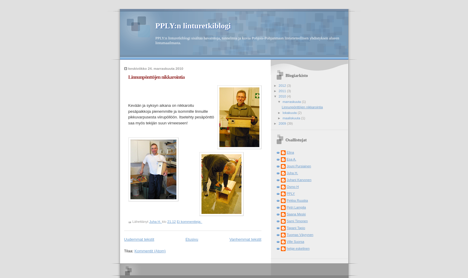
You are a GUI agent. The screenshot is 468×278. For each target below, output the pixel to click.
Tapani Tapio (296, 228)
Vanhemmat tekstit (245, 239)
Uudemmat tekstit (139, 239)
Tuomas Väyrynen (300, 235)
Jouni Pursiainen (299, 166)
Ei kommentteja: (189, 221)
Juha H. (292, 173)
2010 (283, 96)
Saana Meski (296, 214)
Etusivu (191, 239)
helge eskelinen (298, 248)
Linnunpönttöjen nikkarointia (156, 77)
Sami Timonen (297, 221)
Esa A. (291, 159)
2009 (283, 123)
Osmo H (293, 187)
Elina (290, 152)
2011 (283, 91)
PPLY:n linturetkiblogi (193, 25)
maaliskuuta (292, 118)
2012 (283, 85)
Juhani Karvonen (299, 180)
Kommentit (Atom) (150, 251)
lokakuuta (290, 113)
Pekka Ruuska (297, 200)
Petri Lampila (296, 207)
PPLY (291, 193)
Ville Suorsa (295, 241)
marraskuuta (292, 102)
